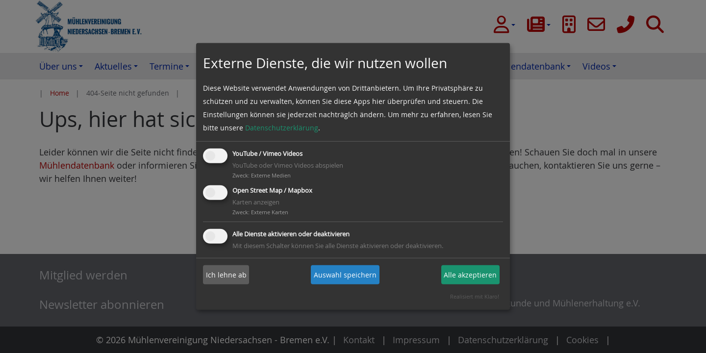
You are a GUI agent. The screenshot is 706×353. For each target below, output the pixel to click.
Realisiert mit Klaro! (474, 296)
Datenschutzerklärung (281, 127)
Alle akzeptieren (470, 274)
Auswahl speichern (345, 274)
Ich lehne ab (226, 274)
